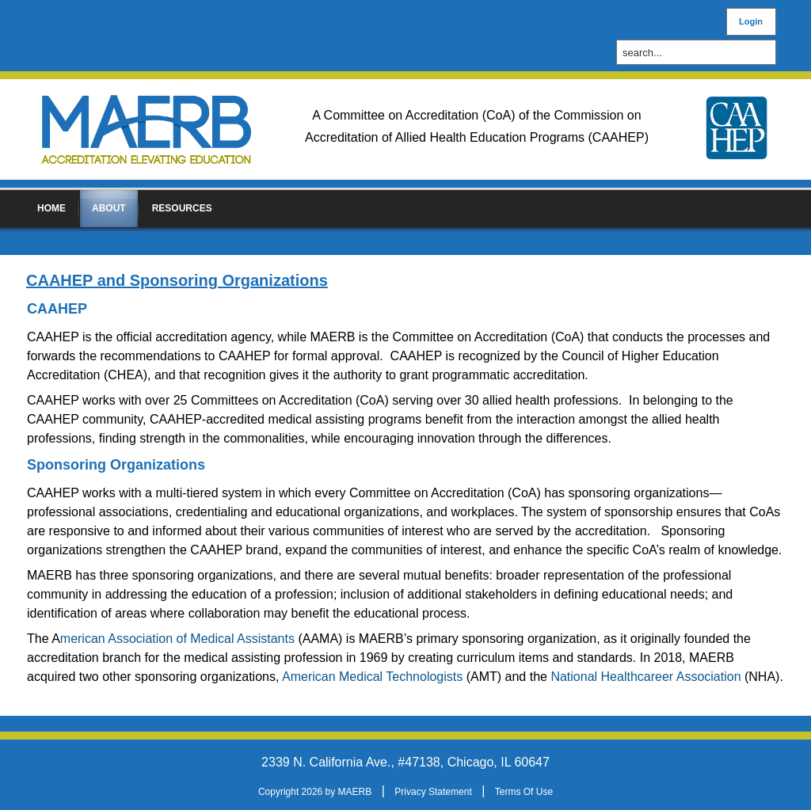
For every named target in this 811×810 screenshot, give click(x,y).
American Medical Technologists (374, 676)
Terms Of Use (524, 791)
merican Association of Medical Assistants (177, 638)
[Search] (700, 53)
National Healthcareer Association (645, 676)
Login (751, 21)
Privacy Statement (432, 791)
